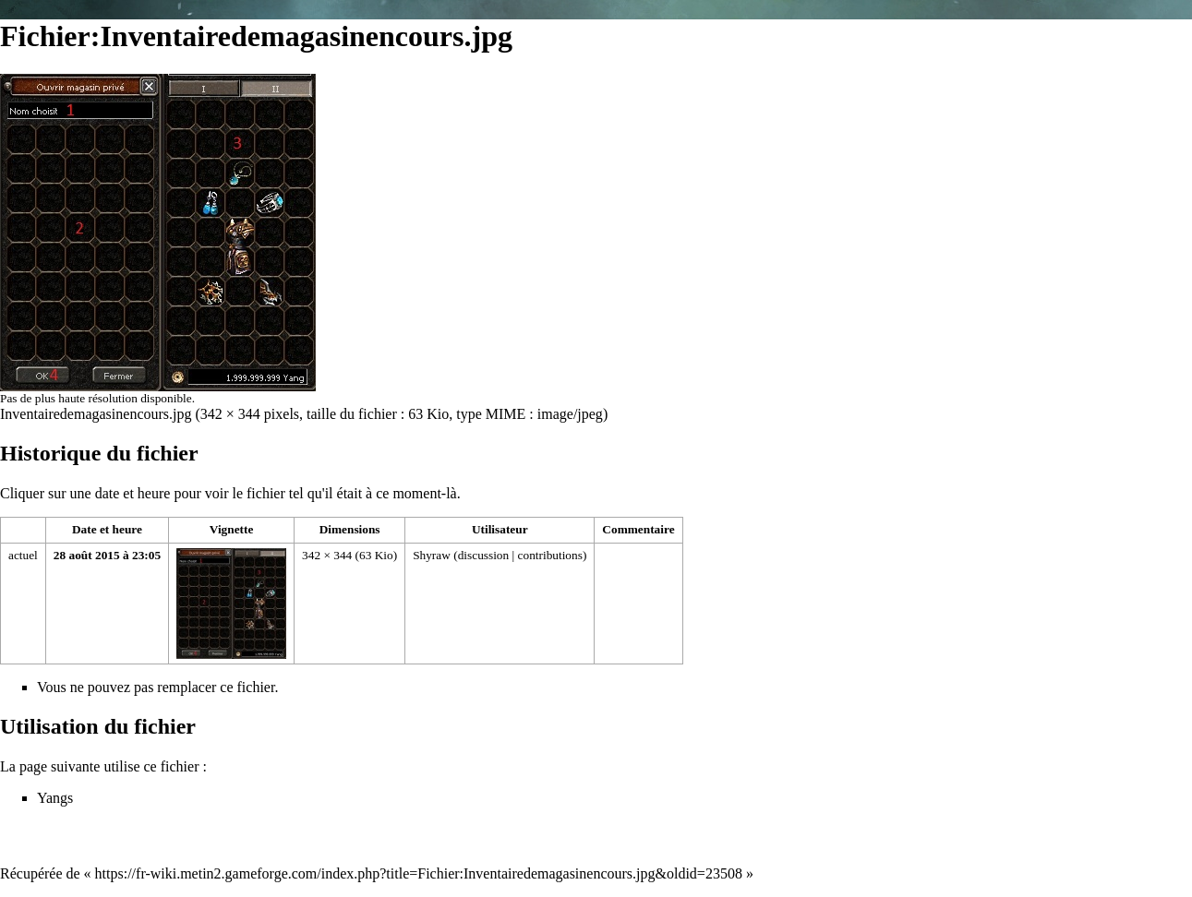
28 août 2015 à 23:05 (107, 555)
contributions (550, 555)
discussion (484, 555)
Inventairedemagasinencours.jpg (95, 414)
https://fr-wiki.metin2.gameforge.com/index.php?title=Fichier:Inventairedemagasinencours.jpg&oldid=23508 (418, 873)
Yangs (55, 798)
